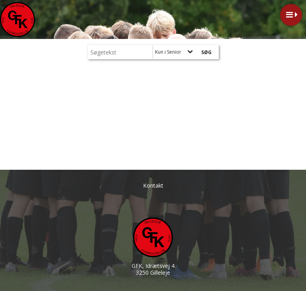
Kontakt (153, 185)
